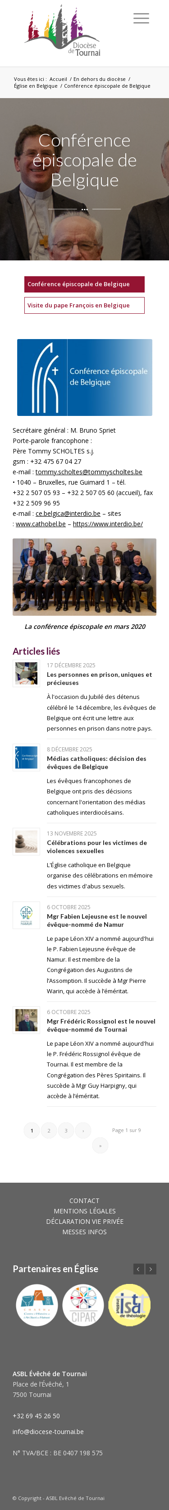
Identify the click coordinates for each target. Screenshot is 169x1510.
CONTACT (84, 1200)
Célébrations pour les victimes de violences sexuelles (97, 846)
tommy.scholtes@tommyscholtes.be (89, 471)
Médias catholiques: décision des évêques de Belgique (96, 762)
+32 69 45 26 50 (36, 1415)
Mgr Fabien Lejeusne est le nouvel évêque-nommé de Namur (97, 920)
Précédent (138, 1269)
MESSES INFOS (84, 1231)
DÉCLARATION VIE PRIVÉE (84, 1221)
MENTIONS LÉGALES (85, 1211)
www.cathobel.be (41, 523)
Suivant (151, 1269)
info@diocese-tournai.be (48, 1431)
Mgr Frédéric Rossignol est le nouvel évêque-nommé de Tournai (101, 1025)
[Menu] (141, 18)
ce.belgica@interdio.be (68, 513)
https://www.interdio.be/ (108, 523)
